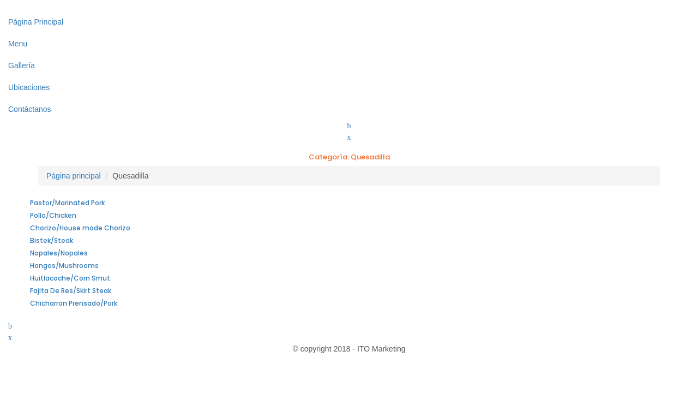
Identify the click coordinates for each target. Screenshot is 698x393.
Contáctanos (29, 109)
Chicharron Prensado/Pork (73, 303)
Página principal (73, 175)
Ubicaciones (29, 87)
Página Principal (35, 21)
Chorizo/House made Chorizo (80, 228)
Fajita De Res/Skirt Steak (70, 290)
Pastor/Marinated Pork (67, 202)
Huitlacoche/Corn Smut (70, 278)
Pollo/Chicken (53, 215)
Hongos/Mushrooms (64, 265)
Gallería (21, 65)
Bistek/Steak (51, 240)
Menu (17, 43)
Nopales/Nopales (59, 253)
